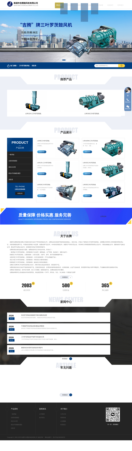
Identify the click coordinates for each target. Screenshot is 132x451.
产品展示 (90, 4)
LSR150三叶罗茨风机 (111, 111)
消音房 (34, 63)
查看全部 (19, 191)
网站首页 (59, 4)
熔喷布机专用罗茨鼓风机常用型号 (95, 342)
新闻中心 (80, 4)
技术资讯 (42, 428)
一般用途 (11, 152)
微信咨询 (127, 108)
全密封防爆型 (13, 159)
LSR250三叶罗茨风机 (91, 190)
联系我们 (121, 4)
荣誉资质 (63, 428)
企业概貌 (63, 432)
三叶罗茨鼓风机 (24, 63)
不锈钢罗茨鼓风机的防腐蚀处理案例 (96, 327)
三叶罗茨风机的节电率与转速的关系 (35, 342)
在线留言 (110, 4)
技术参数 (100, 4)
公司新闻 (42, 424)
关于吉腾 (70, 4)
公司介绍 (63, 424)
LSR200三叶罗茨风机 (45, 190)
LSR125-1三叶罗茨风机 (81, 111)
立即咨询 (103, 222)
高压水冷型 (12, 165)
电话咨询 (127, 102)
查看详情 (42, 153)
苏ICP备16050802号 (59, 448)
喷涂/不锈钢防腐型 (14, 171)
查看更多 (65, 285)
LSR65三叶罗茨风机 (21, 111)
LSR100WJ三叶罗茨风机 (51, 111)
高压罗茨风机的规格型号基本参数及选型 (37, 327)
